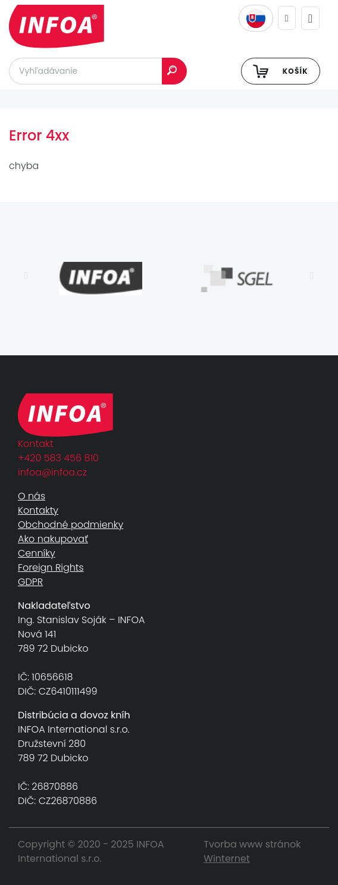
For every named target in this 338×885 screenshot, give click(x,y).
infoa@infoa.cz (52, 472)
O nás (31, 496)
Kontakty (38, 510)
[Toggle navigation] (310, 18)
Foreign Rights (51, 567)
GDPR (30, 582)
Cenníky (36, 553)
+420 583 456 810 (58, 458)
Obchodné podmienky (70, 524)
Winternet (227, 858)
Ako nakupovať (53, 539)
